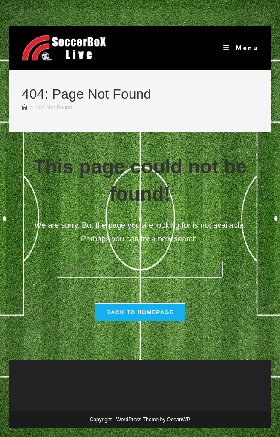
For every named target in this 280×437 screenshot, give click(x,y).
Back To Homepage (139, 312)
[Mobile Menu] (240, 48)
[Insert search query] (140, 269)
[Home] (24, 107)
